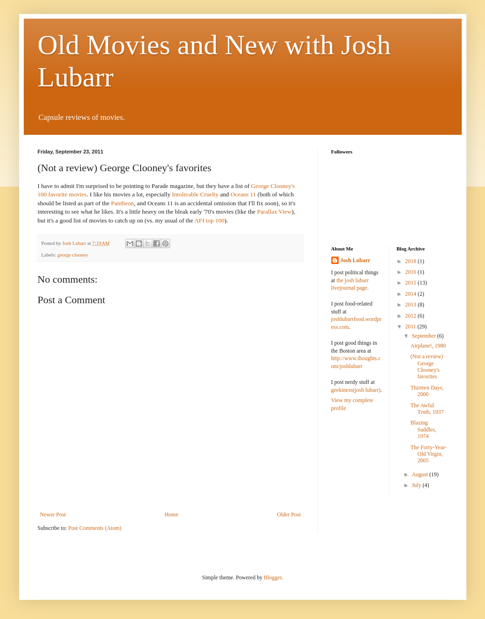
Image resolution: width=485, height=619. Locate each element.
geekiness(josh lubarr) (356, 390)
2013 (411, 304)
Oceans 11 (243, 194)
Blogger (272, 577)
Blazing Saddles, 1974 (423, 429)
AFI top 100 (209, 220)
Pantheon (122, 203)
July (417, 485)
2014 (411, 294)
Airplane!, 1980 (428, 345)
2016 (411, 272)
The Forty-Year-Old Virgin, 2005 (428, 454)
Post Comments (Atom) (95, 528)
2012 (411, 316)
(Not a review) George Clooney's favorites (426, 366)
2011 (411, 326)
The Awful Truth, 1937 (427, 408)
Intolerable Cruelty (195, 194)
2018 (411, 261)
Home (171, 514)
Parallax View (274, 211)
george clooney (72, 254)
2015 (411, 282)
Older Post (289, 514)
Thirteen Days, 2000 (427, 390)
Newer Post (53, 514)
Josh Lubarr (355, 260)
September (424, 336)
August (421, 474)
